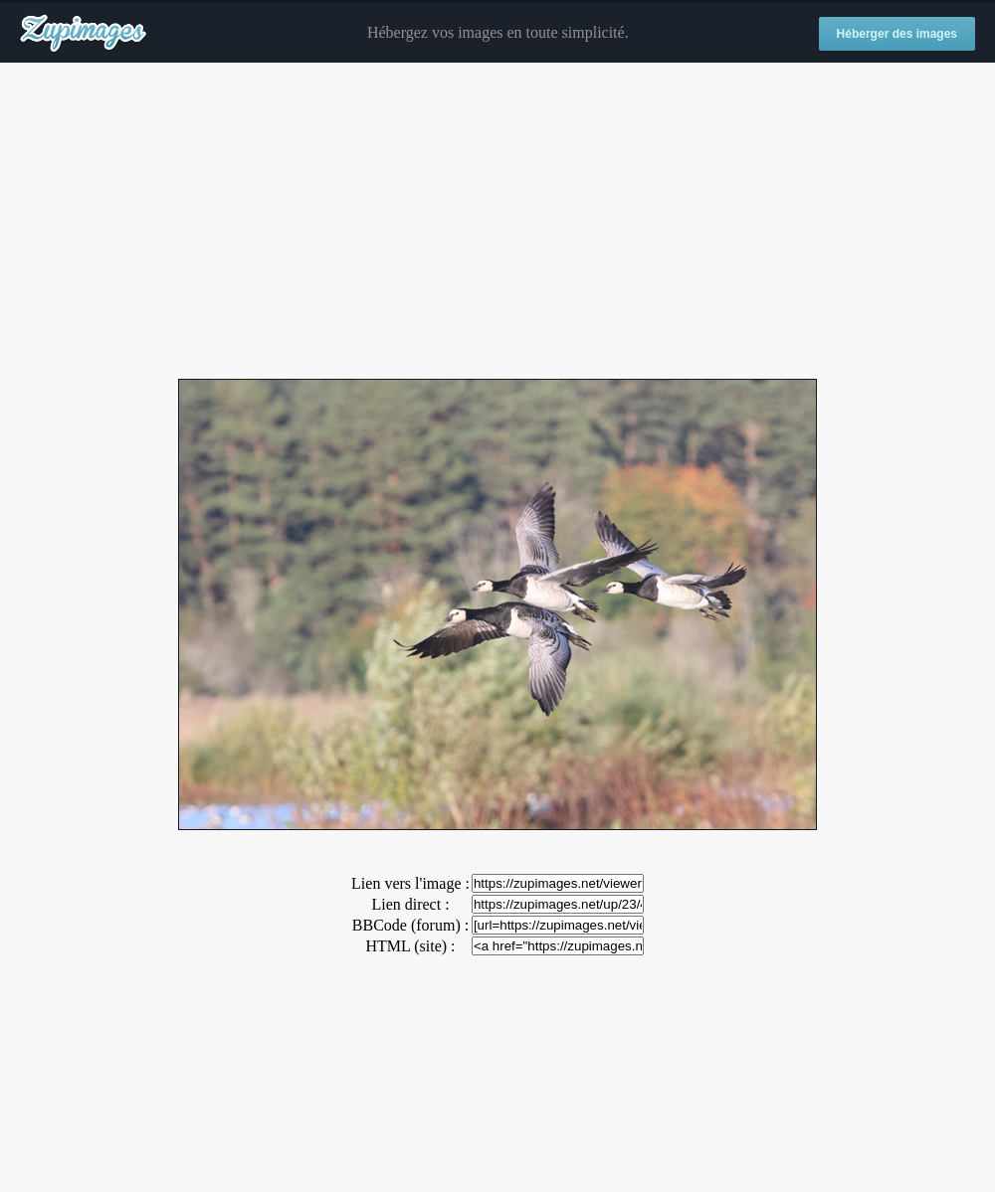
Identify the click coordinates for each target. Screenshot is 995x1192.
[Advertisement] (497, 222)
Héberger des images (897, 34)
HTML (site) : (410, 945)
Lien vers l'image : (410, 883)
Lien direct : (410, 904)
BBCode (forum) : (410, 925)
